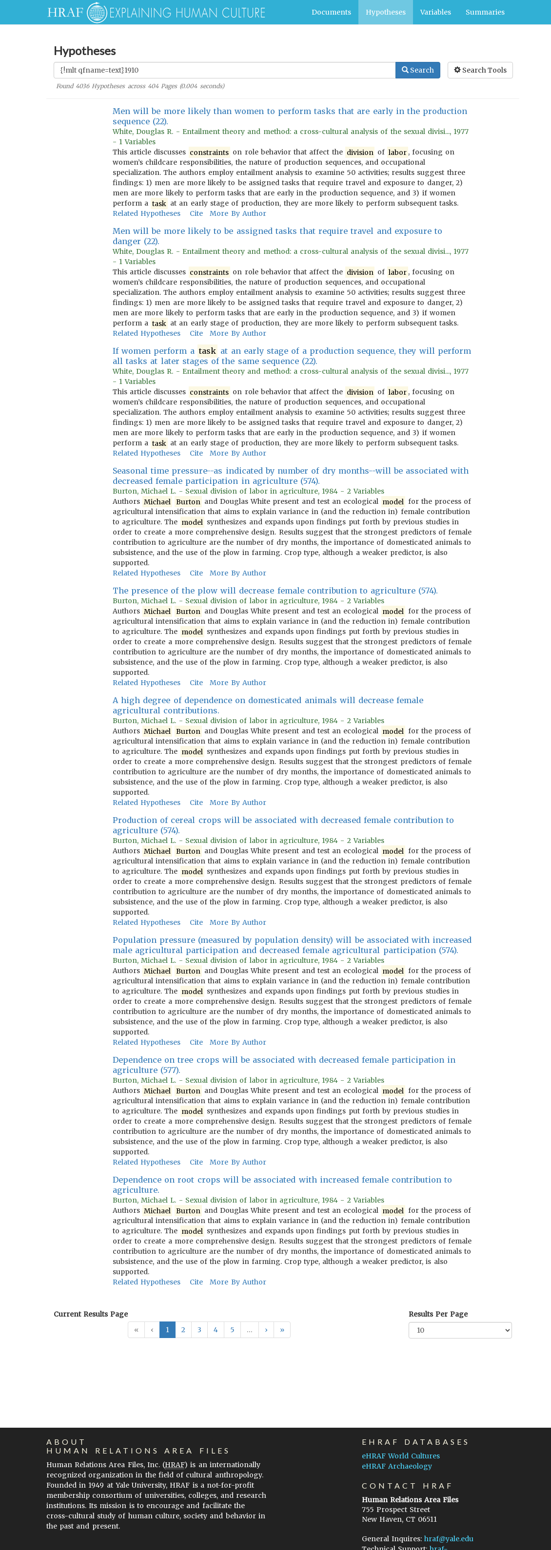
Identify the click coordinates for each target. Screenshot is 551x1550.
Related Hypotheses (146, 213)
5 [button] (232, 1329)
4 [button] (216, 1329)
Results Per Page (438, 1314)
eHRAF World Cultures (401, 1456)
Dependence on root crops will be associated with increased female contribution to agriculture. (283, 1185)
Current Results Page (91, 1314)
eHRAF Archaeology (397, 1466)
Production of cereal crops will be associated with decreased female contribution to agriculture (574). (283, 825)
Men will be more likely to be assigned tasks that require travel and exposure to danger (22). (277, 236)
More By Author (238, 213)
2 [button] (183, 1329)
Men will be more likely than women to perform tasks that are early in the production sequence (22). (290, 116)
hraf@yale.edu (448, 1538)
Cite (196, 213)
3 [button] (199, 1329)
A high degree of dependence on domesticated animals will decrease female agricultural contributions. (268, 705)
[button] (266, 1329)
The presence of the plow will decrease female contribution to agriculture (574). (275, 590)
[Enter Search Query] (225, 70)
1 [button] (167, 1329)
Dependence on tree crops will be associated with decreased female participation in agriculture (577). (284, 1065)
